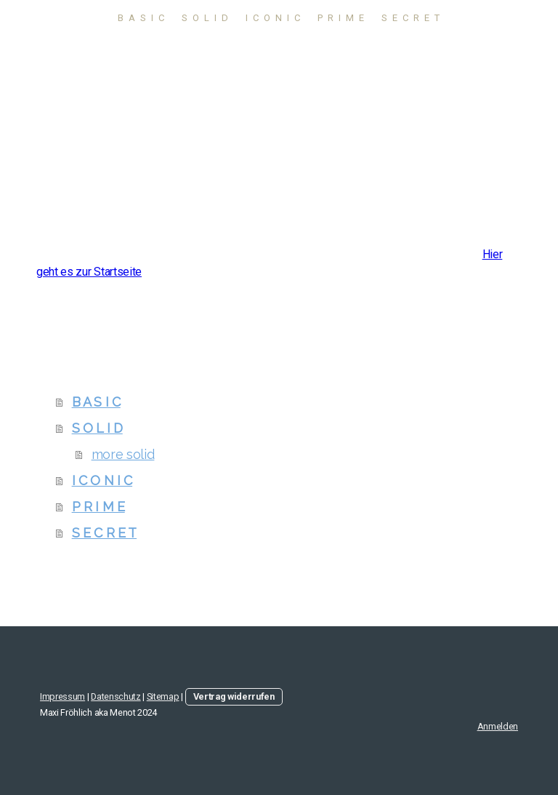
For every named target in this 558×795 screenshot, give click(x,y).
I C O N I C (274, 17)
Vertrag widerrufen (234, 696)
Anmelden (497, 726)
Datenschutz (115, 696)
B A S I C (142, 17)
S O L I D (206, 17)
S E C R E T (411, 17)
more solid (123, 454)
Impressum (62, 696)
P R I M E (341, 17)
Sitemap (163, 696)
